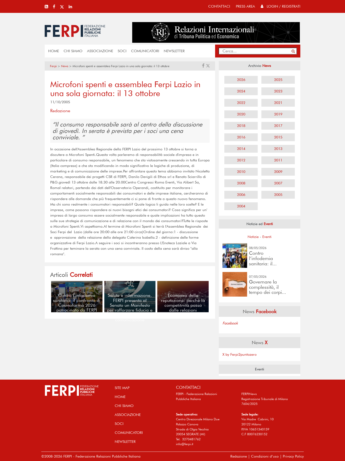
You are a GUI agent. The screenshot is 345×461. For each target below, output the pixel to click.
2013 (278, 148)
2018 (241, 125)
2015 (278, 137)
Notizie (253, 237)
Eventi (267, 237)
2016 (241, 137)
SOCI (122, 51)
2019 (278, 114)
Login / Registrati (280, 6)
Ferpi (53, 66)
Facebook (230, 323)
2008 (241, 183)
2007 (278, 183)
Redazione (238, 456)
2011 (278, 160)
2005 (278, 194)
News (64, 66)
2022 (241, 102)
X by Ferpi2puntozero (239, 354)
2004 (241, 206)
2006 (241, 194)
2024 (241, 91)
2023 (278, 91)
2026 (241, 79)
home (53, 51)
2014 (241, 148)
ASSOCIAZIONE (100, 51)
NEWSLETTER (174, 51)
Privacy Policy (293, 456)
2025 (278, 79)
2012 (241, 160)
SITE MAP (122, 388)
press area (245, 6)
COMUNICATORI (145, 51)
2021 (278, 102)
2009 (278, 171)
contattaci (219, 6)
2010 (241, 171)
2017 (278, 125)
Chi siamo (73, 51)
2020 (241, 114)
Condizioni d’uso (265, 456)
